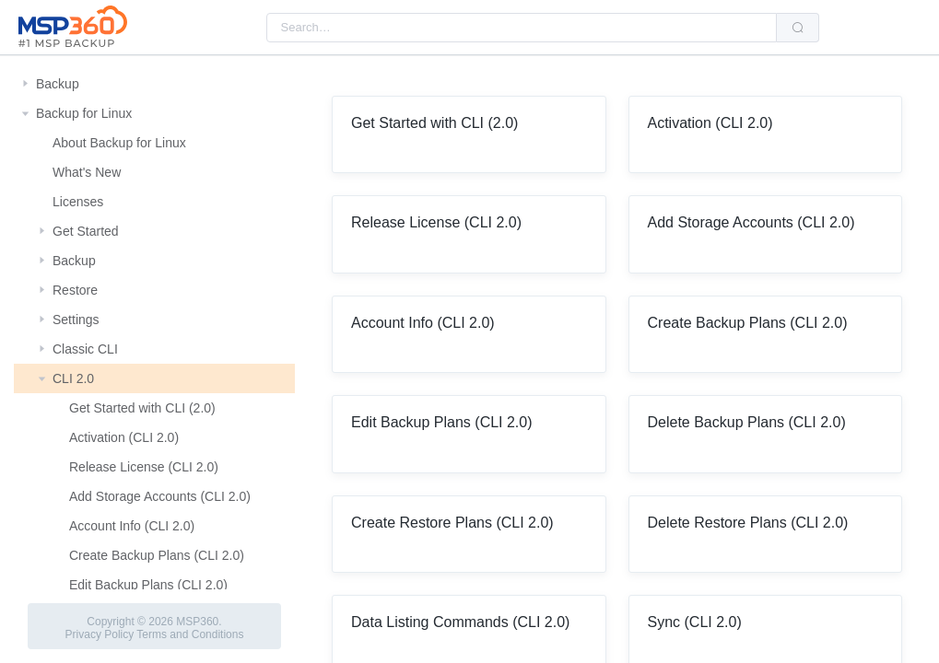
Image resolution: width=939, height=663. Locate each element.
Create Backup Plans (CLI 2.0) (156, 555)
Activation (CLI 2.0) (124, 437)
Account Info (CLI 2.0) (131, 525)
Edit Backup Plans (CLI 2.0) (148, 584)
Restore (75, 290)
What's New (87, 172)
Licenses (78, 201)
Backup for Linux (84, 113)
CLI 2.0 (73, 378)
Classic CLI (85, 349)
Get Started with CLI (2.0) (142, 408)
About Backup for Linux (119, 142)
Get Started (86, 231)
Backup (57, 83)
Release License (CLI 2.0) (143, 466)
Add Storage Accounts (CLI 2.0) (160, 496)
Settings (76, 319)
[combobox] (521, 27)
